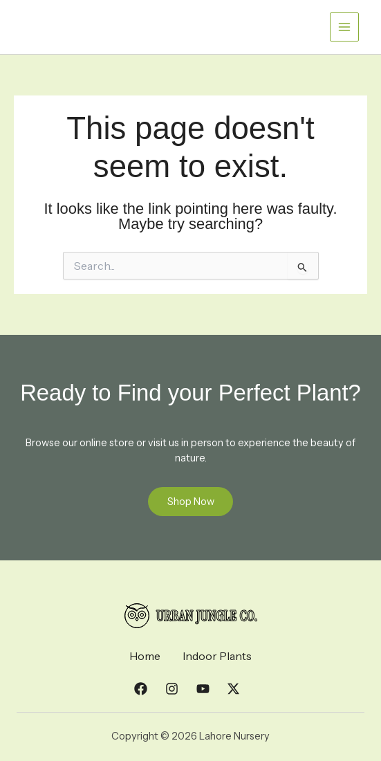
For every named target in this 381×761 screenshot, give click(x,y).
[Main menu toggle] (344, 27)
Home (144, 656)
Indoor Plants (217, 656)
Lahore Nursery (78, 20)
